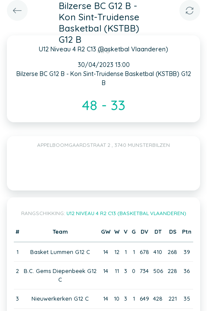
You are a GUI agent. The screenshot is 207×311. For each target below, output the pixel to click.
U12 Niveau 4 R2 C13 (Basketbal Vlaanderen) (126, 213)
